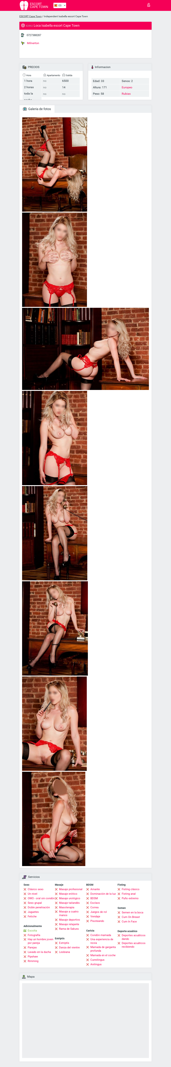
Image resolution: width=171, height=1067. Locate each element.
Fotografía (34, 935)
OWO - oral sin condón (41, 898)
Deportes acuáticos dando (133, 937)
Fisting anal (129, 893)
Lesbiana (64, 952)
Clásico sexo (35, 889)
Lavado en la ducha (39, 952)
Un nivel (32, 893)
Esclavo (95, 902)
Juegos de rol (98, 912)
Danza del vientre (69, 947)
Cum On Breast (131, 917)
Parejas (32, 947)
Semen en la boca (132, 912)
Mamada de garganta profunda (103, 948)
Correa (94, 907)
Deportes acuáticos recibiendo (133, 944)
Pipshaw (33, 956)
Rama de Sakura (69, 928)
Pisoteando (97, 921)
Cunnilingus (97, 959)
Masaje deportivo (69, 919)
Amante (95, 889)
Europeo (127, 87)
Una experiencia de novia (101, 941)
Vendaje (95, 916)
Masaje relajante (69, 924)
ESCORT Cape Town (30, 16)
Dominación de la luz (103, 893)
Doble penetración (39, 907)
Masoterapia (66, 907)
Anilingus (96, 964)
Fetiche (32, 916)
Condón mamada (100, 935)
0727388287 (34, 35)
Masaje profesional (70, 889)
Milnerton (30, 43)
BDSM (94, 898)
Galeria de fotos (37, 109)
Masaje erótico (68, 893)
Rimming (33, 961)
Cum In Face (129, 921)
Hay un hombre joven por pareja (40, 941)
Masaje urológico (69, 898)
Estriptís (64, 943)
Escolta (32, 930)
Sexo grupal (35, 902)
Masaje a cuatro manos (69, 913)
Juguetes (33, 912)
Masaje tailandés (69, 902)
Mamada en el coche (103, 955)
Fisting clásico (130, 889)
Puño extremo (130, 898)
